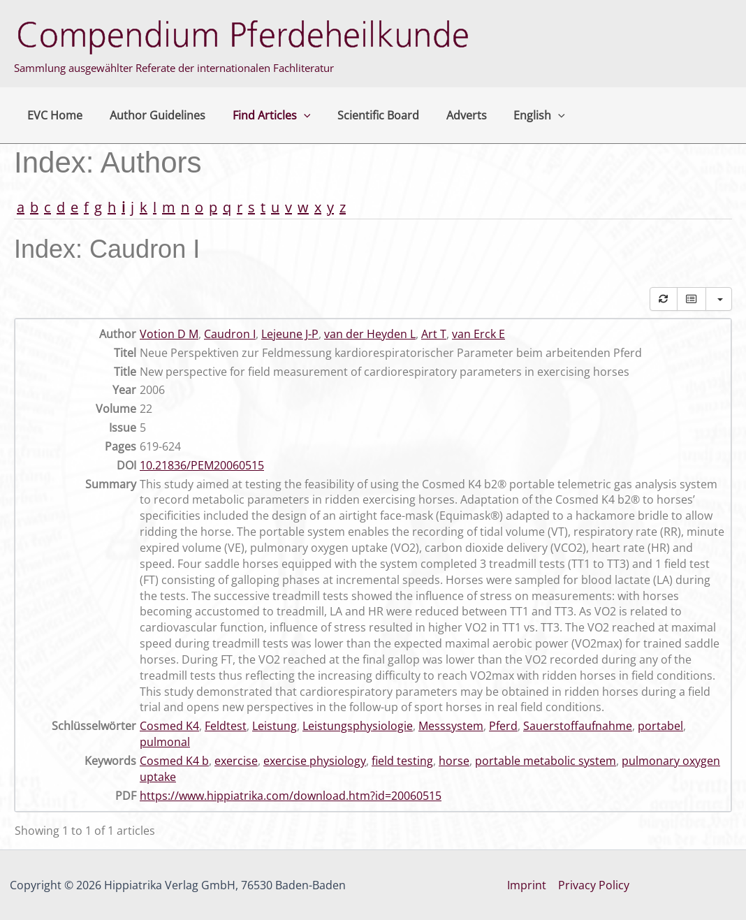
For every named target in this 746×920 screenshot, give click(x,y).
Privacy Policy (593, 885)
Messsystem (450, 725)
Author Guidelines (150, 115)
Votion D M (169, 334)
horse (454, 760)
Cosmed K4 (169, 725)
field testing (402, 760)
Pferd (503, 725)
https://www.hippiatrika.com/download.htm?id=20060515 (290, 795)
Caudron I (230, 334)
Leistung (274, 725)
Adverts (445, 115)
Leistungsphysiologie (357, 725)
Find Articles (260, 115)
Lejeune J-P (290, 334)
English (514, 115)
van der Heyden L (370, 334)
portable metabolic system (545, 760)
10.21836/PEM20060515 (202, 465)
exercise (236, 760)
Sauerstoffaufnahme (577, 725)
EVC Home (52, 115)
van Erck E (478, 334)
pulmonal (165, 742)
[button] (292, 115)
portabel (660, 725)
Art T (433, 334)
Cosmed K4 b (174, 760)
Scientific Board (362, 115)
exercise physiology (314, 760)
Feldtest (226, 725)
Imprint (527, 885)
